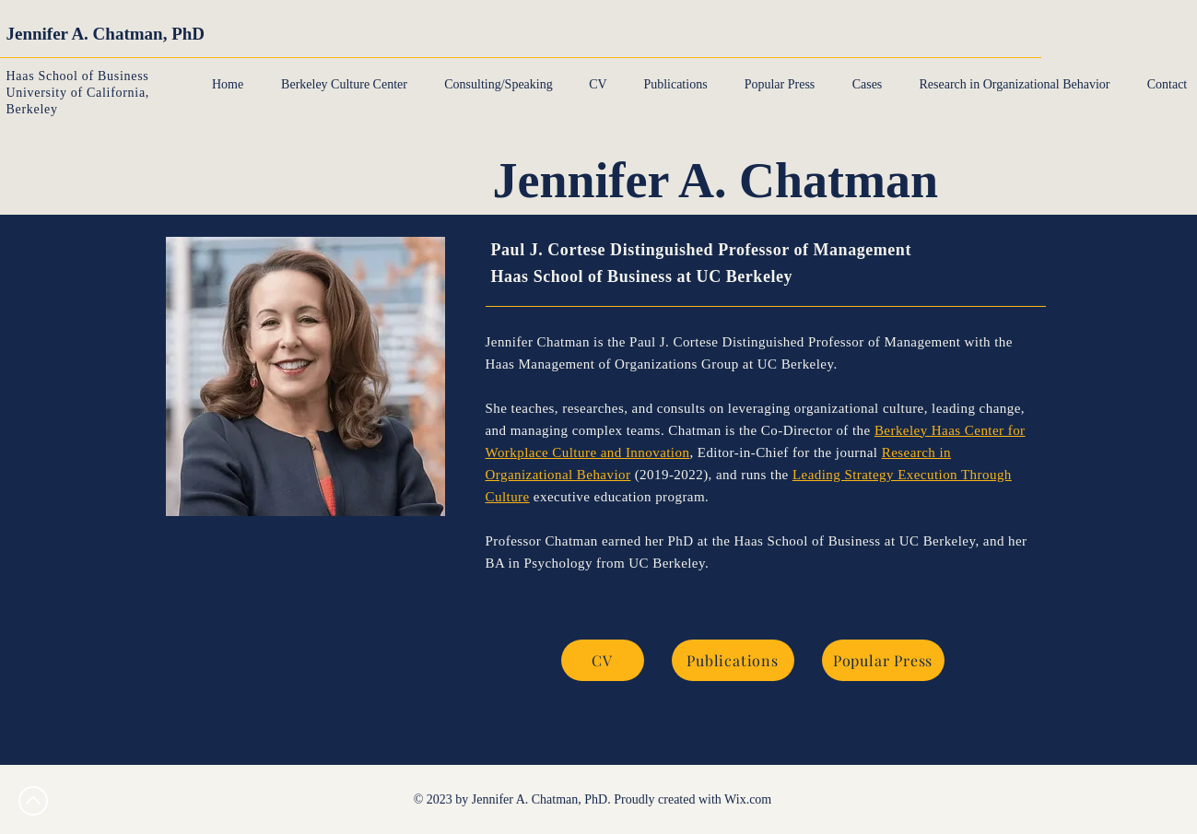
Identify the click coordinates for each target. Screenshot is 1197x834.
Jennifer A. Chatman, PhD (105, 33)
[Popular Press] (883, 660)
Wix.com (747, 799)
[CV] (602, 660)
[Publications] (733, 660)
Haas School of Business (77, 76)
